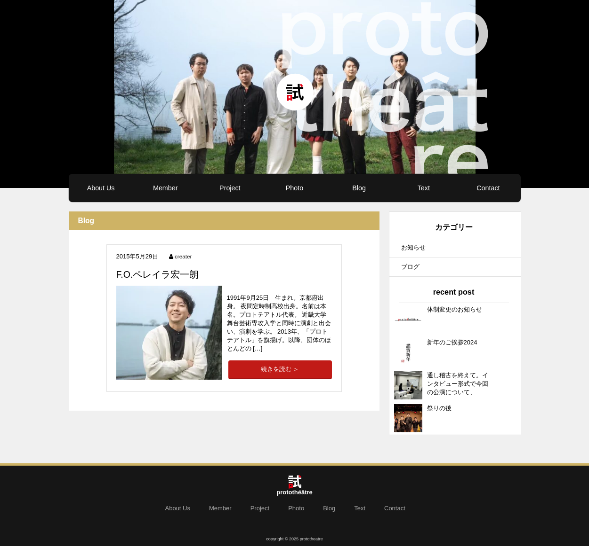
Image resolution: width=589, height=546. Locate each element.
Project (230, 188)
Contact (488, 188)
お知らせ (413, 247)
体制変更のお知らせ (454, 309)
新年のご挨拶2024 (452, 342)
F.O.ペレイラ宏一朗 (157, 274)
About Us (101, 188)
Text (424, 188)
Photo (294, 188)
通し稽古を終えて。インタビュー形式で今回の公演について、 (457, 384)
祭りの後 (439, 408)
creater (183, 256)
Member (165, 188)
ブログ (410, 266)
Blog (359, 188)
